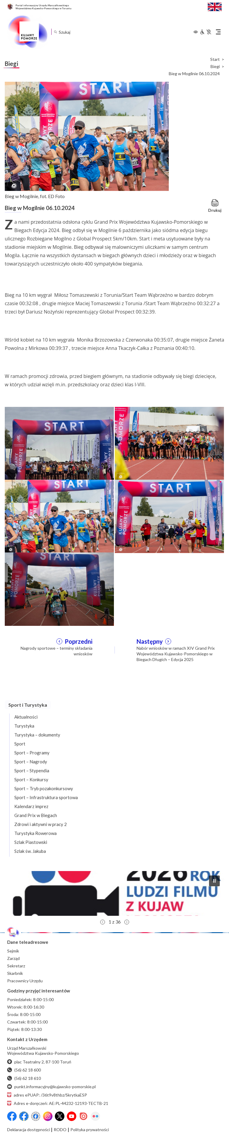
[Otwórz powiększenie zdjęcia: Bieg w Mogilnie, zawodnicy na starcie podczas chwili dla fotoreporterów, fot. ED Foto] (59, 443)
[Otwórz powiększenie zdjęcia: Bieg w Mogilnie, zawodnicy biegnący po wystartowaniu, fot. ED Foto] (59, 515)
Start (215, 59)
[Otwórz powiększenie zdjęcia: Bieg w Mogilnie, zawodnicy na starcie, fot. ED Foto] (169, 443)
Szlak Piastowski (30, 842)
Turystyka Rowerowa (35, 833)
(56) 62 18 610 (24, 1078)
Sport (19, 743)
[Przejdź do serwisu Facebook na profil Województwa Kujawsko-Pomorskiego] (12, 1116)
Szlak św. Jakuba (30, 851)
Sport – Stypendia (31, 770)
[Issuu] (83, 1116)
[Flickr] (95, 1116)
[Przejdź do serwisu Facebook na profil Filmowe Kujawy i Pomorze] (36, 1116)
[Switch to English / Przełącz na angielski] (215, 6)
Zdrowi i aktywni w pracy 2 (40, 824)
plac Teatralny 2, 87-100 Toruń (39, 1061)
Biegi (215, 66)
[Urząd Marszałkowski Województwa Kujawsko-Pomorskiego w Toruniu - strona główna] (27, 32)
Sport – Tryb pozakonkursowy (43, 788)
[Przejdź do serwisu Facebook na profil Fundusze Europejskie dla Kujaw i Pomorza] (24, 1116)
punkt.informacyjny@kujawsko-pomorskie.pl (51, 1086)
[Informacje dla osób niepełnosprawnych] (205, 32)
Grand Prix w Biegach (35, 815)
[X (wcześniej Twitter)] (59, 1116)
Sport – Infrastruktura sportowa (46, 797)
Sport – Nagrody (30, 761)
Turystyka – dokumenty (37, 734)
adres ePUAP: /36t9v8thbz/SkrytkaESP (47, 1094)
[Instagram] (47, 1116)
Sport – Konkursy (31, 779)
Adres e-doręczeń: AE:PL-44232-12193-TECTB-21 (57, 1103)
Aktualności (26, 717)
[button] (114, 893)
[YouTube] (71, 1116)
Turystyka (24, 725)
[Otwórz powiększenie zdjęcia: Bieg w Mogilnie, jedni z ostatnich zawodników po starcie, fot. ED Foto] (169, 515)
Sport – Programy (31, 752)
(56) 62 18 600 (24, 1069)
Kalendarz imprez (31, 806)
